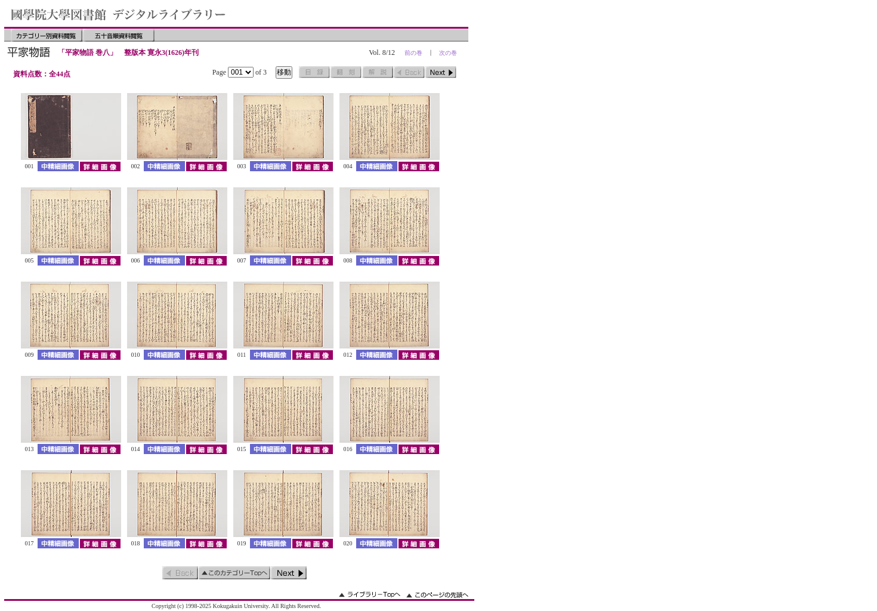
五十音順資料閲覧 (119, 35)
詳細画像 (100, 166)
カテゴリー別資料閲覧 (46, 35)
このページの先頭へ (437, 594)
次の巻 (448, 53)
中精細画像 (58, 166)
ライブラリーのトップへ (369, 594)
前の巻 (413, 53)
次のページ (440, 72)
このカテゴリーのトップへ (234, 572)
